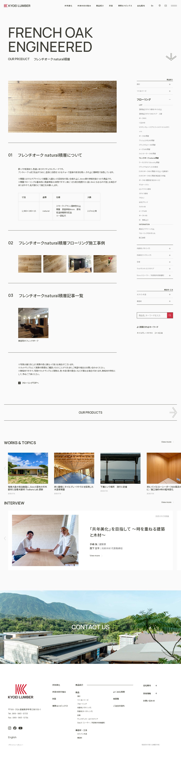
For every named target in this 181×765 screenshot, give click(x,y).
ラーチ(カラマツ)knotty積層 (149, 162)
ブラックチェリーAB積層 (147, 145)
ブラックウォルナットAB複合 (148, 167)
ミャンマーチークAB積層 (147, 153)
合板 (138, 262)
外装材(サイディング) (144, 255)
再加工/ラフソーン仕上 (146, 229)
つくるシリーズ (141, 91)
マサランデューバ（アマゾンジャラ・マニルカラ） (154, 127)
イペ (140, 131)
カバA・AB (142, 206)
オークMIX (142, 118)
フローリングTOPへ (30, 383)
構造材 (139, 301)
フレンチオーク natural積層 (149, 158)
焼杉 (138, 84)
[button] (5, 468)
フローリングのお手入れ (147, 233)
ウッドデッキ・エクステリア (145, 268)
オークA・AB (143, 215)
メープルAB (143, 211)
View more (166, 442)
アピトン (141, 197)
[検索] (170, 315)
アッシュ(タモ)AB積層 (146, 140)
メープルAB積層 (144, 149)
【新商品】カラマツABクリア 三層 (150, 114)
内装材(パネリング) (143, 248)
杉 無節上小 (143, 220)
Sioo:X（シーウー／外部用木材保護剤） (150, 275)
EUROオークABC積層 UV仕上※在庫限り (153, 171)
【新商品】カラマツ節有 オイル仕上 (150, 109)
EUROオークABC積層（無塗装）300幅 (152, 175)
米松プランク (143, 202)
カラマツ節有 (143, 193)
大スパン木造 (141, 294)
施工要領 (142, 237)
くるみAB (142, 122)
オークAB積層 (144, 136)
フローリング (144, 99)
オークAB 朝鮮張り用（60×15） (149, 180)
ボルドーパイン (144, 184)
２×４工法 (158, 332)
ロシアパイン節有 (145, 189)
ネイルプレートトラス (145, 332)
